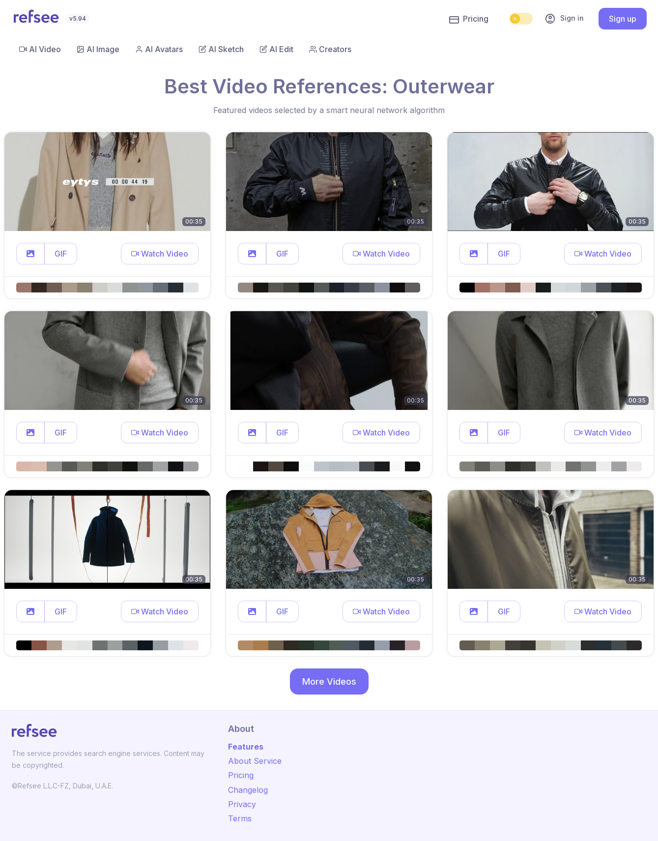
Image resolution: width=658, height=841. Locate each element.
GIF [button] (61, 254)
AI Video (40, 49)
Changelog (248, 790)
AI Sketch (221, 49)
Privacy (242, 804)
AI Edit (276, 49)
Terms (240, 818)
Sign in (564, 19)
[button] (30, 253)
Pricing (468, 19)
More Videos (329, 681)
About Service (255, 761)
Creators (330, 49)
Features (245, 747)
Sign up (622, 19)
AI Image (98, 49)
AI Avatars (159, 49)
